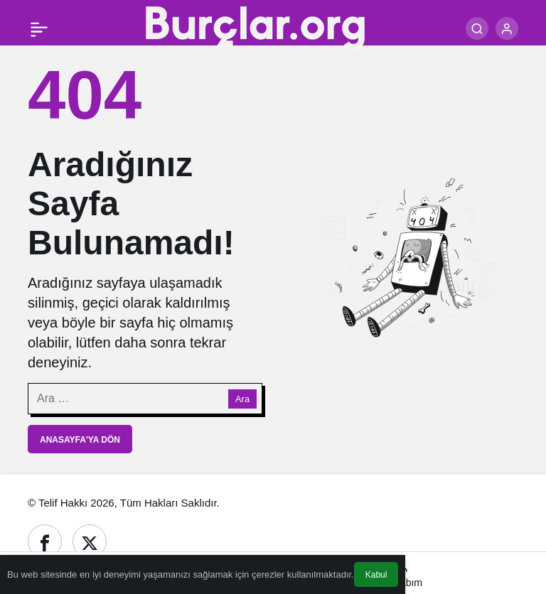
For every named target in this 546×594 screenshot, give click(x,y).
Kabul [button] (376, 575)
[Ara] (477, 28)
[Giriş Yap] (507, 28)
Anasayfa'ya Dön (80, 440)
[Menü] (39, 28)
